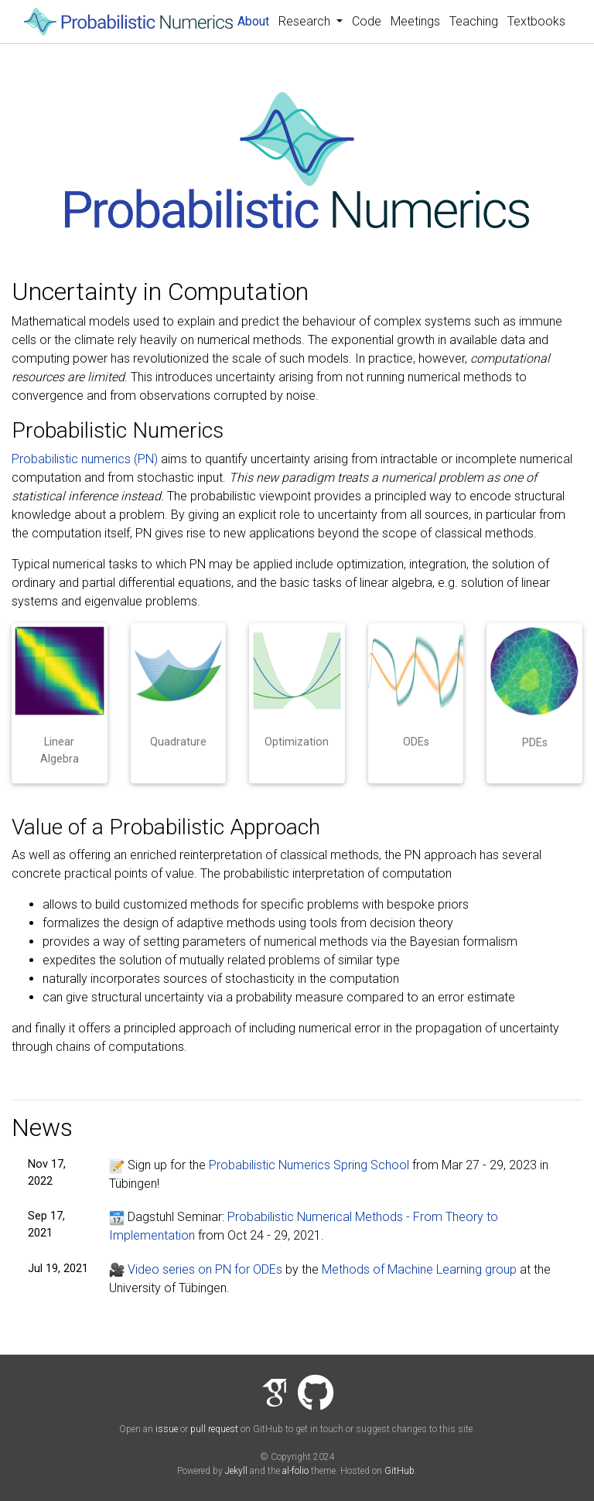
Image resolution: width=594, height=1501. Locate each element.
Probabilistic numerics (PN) (85, 459)
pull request (214, 1429)
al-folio (295, 1470)
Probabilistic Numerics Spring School (309, 1165)
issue (166, 1429)
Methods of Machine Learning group (419, 1269)
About (255, 20)
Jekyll (236, 1470)
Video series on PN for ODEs (195, 1269)
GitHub (399, 1470)
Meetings (415, 21)
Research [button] (305, 21)
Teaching (473, 21)
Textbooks (536, 21)
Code (366, 21)
